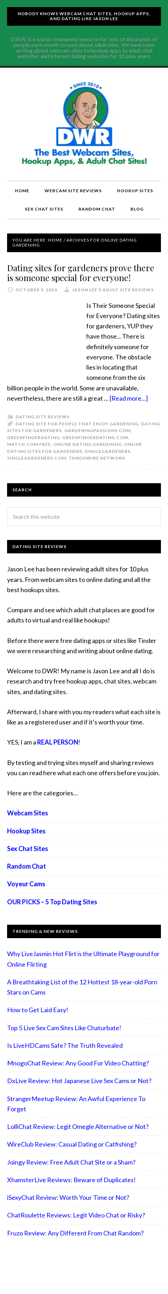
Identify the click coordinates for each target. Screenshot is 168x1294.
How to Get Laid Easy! (37, 1010)
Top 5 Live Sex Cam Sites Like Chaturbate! (64, 1028)
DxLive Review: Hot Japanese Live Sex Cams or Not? (79, 1081)
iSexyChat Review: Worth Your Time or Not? (68, 1197)
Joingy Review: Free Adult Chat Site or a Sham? (71, 1162)
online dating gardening (87, 444)
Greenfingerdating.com (95, 437)
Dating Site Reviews (43, 416)
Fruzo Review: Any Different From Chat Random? (75, 1233)
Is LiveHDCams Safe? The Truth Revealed (65, 1045)
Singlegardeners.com (36, 458)
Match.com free (29, 444)
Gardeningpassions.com (97, 430)
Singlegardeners (108, 451)
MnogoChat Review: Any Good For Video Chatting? (78, 1063)
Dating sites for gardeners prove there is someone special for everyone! (80, 273)
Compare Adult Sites (84, 124)
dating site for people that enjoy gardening (77, 423)
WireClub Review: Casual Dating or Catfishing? (72, 1144)
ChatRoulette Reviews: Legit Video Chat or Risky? (76, 1215)
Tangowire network (97, 458)
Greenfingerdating (33, 437)
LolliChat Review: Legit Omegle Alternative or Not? (78, 1126)
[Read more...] (129, 398)
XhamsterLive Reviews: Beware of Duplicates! (71, 1180)
